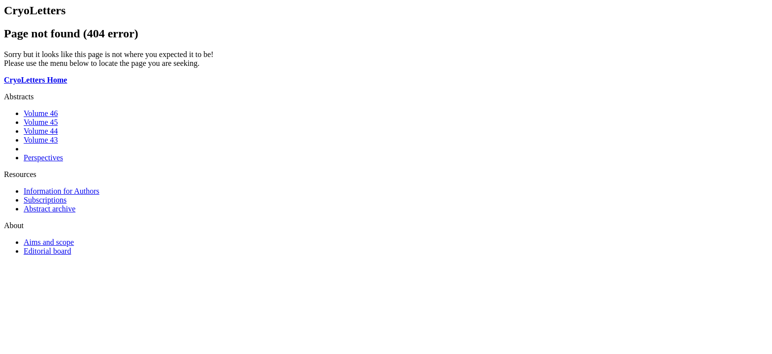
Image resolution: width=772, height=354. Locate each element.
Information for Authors (61, 191)
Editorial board (47, 251)
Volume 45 (41, 122)
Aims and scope (49, 242)
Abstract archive (49, 209)
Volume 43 (41, 140)
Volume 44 (41, 131)
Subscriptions (45, 200)
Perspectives (43, 157)
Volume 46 (41, 113)
